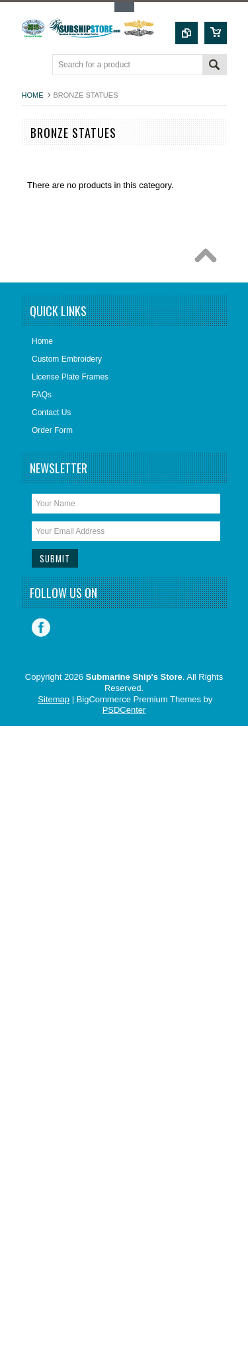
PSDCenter (124, 710)
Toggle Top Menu (124, 7)
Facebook (41, 627)
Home (33, 95)
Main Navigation (33, 65)
